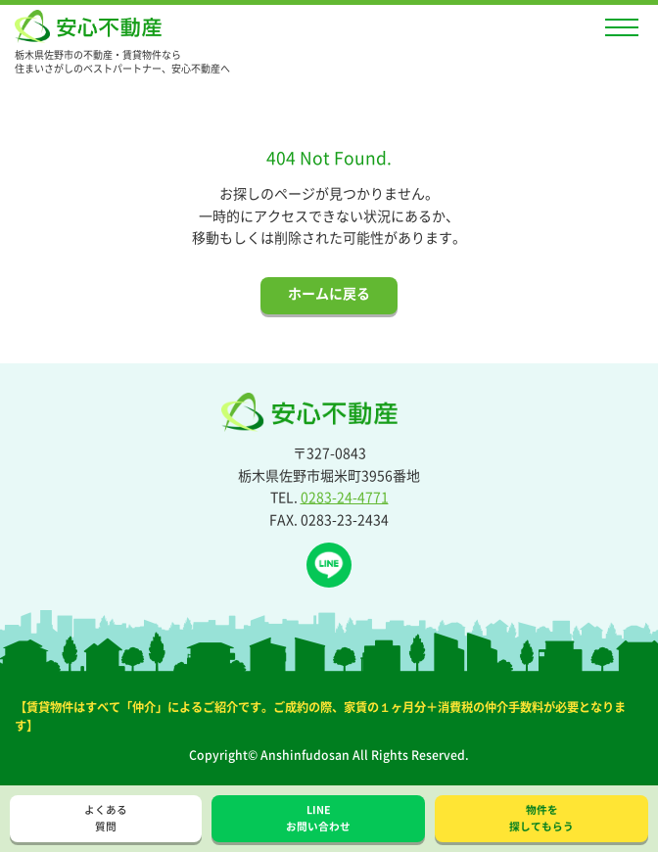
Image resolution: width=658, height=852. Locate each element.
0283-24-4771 (345, 496)
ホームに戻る (329, 293)
